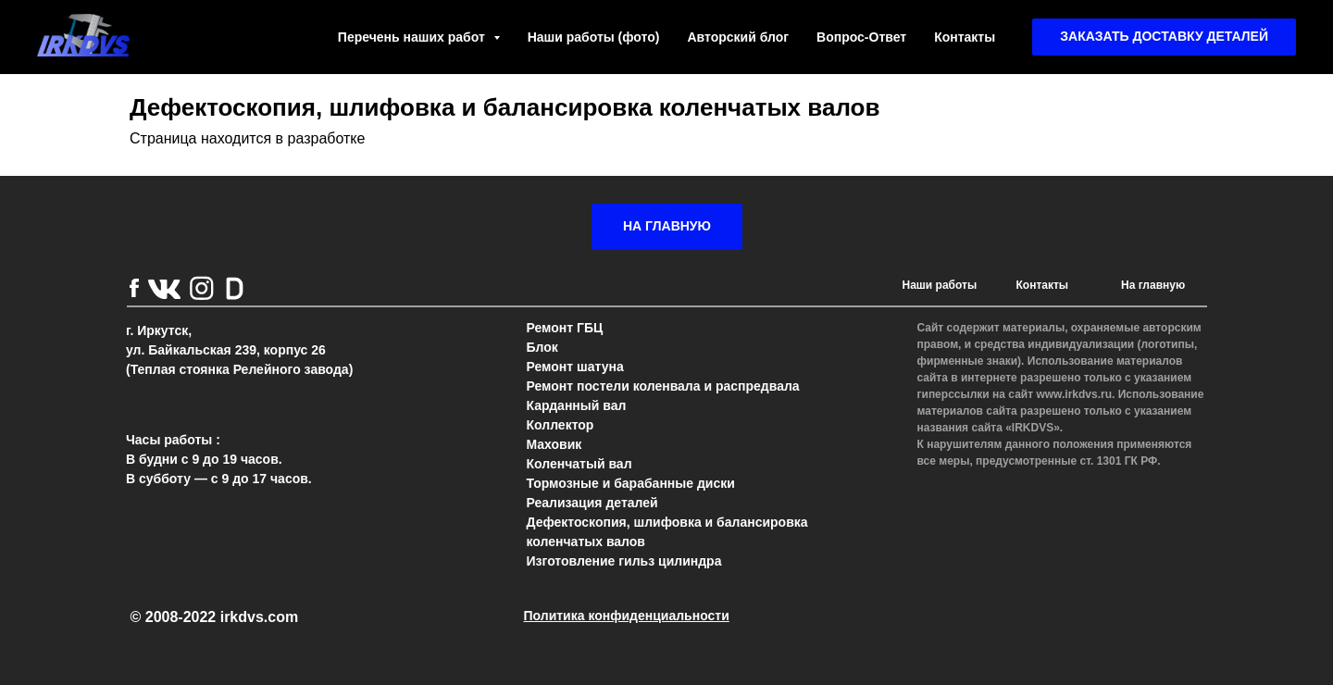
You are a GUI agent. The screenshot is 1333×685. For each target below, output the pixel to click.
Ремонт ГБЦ (565, 327)
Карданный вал (577, 405)
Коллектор (560, 424)
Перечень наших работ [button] (413, 37)
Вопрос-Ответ (861, 37)
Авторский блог (738, 37)
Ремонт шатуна (575, 366)
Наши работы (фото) (594, 37)
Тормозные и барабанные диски (631, 483)
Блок (542, 347)
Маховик (554, 444)
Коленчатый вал (579, 463)
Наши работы (940, 285)
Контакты (964, 37)
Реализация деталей (592, 502)
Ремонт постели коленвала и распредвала (663, 386)
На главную (1153, 285)
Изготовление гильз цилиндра (624, 561)
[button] (1164, 37)
